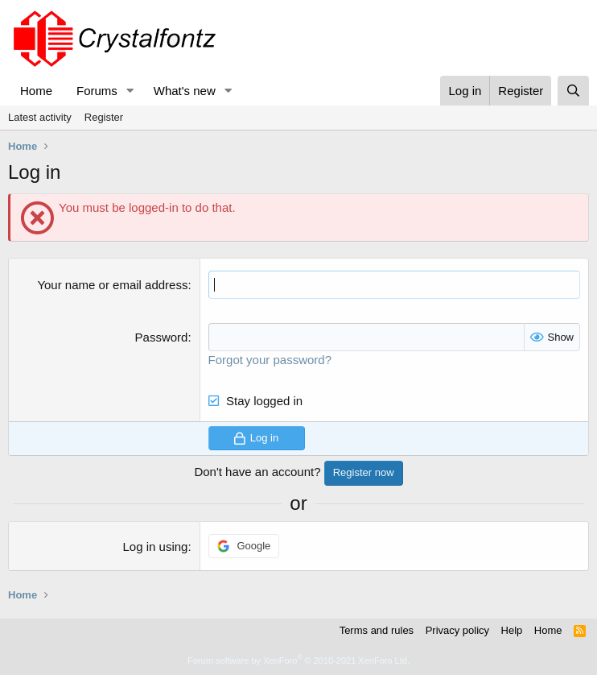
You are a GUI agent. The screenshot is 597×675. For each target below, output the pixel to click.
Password (161, 337)
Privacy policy (457, 630)
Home (36, 90)
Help (512, 630)
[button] (130, 91)
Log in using (155, 546)
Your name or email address (112, 285)
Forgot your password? (269, 359)
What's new (185, 90)
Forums (96, 90)
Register (103, 117)
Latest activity (40, 117)
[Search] (573, 91)
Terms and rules (377, 630)
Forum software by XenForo (298, 660)
